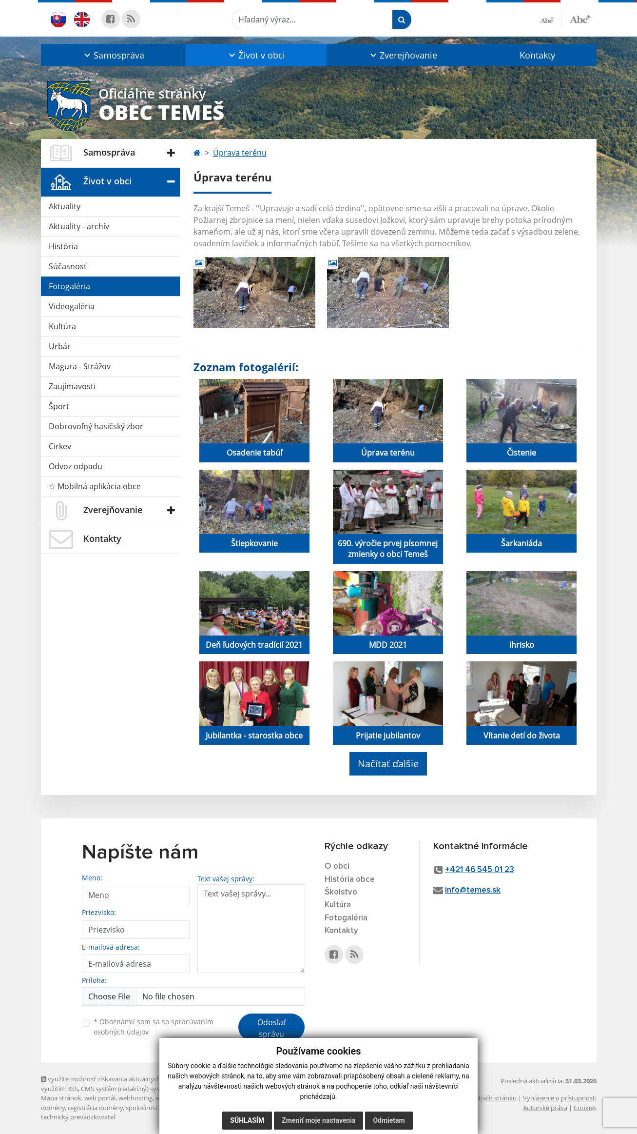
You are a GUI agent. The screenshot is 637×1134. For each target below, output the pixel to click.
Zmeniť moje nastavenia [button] (318, 1120)
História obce (350, 879)
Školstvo (341, 892)
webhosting (135, 1098)
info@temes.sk (473, 890)
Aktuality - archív (79, 226)
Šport (59, 406)
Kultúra (62, 326)
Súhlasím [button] (247, 1120)
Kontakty (537, 55)
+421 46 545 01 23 (479, 870)
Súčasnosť (68, 266)
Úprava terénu (240, 152)
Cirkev (60, 446)
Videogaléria (72, 306)
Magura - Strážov (80, 366)
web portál (100, 1098)
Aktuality (64, 206)
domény (53, 1107)
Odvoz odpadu (75, 466)
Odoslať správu (271, 1028)
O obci (337, 866)
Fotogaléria (69, 286)
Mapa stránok (61, 1098)
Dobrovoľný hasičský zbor (96, 426)
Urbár (60, 346)
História (63, 246)
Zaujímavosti (72, 386)
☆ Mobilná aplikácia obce (95, 486)
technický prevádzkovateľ (78, 1117)
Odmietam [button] (389, 1120)
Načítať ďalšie (388, 763)
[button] (113, 55)
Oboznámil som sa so (153, 1026)
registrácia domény (95, 1107)
